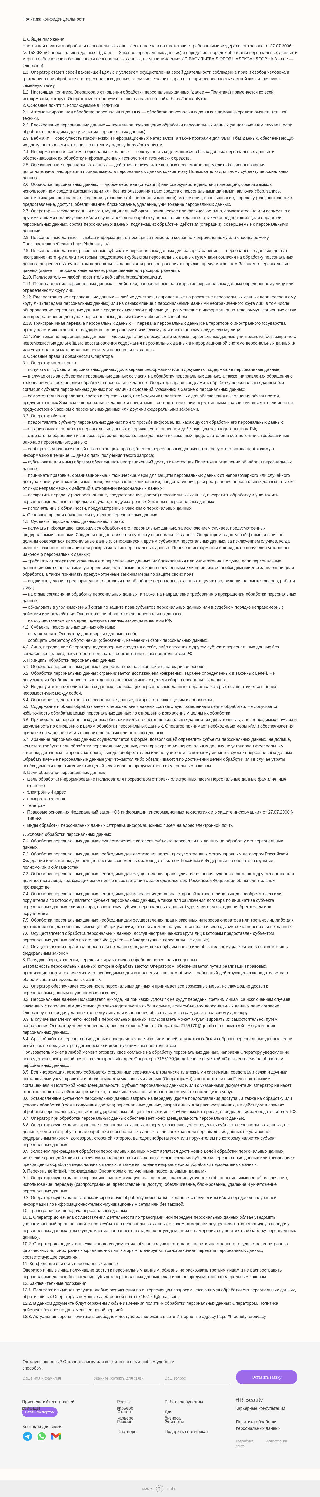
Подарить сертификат (186, 1431)
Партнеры (127, 1431)
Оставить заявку (266, 1377)
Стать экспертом (40, 1412)
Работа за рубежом (184, 1401)
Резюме (125, 1421)
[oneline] (127, 1378)
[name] (56, 1378)
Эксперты (174, 1421)
